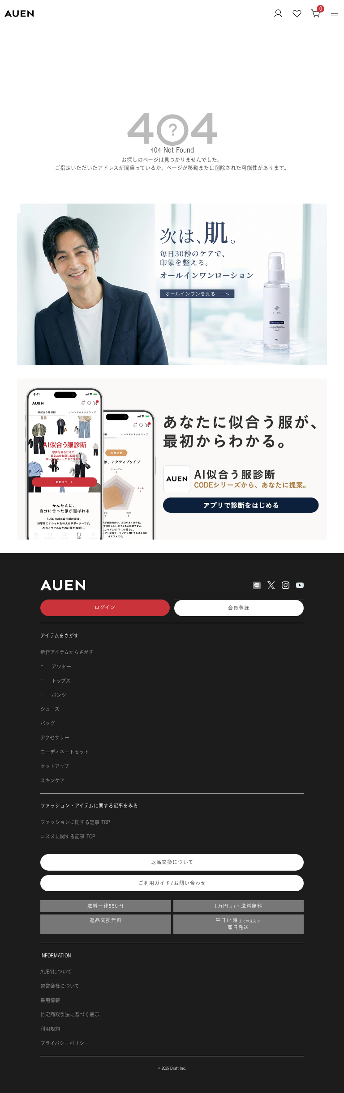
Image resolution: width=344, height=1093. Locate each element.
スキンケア (52, 781)
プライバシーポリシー (64, 1043)
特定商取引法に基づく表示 (69, 1015)
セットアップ (54, 766)
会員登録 (238, 608)
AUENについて (56, 972)
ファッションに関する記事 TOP (75, 822)
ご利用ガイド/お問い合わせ (172, 883)
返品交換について (172, 862)
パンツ (59, 695)
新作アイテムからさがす (67, 652)
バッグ (47, 723)
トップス (61, 681)
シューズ (50, 709)
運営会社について (59, 986)
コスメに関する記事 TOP (67, 837)
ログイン (105, 607)
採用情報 (50, 1000)
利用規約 (50, 1029)
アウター (61, 666)
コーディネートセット (64, 752)
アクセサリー (54, 738)
